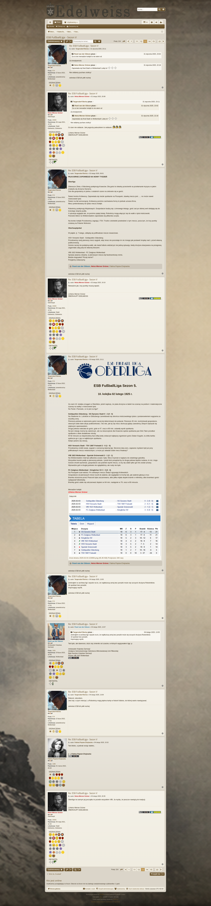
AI (145, 22)
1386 (54, 764)
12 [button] (141, 41)
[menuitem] (152, 22)
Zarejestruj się (73, 26)
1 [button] (131, 41)
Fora (58, 22)
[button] (124, 41)
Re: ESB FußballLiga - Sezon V (83, 45)
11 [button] (137, 41)
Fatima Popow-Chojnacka (120, 266)
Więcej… (50, 22)
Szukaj (52, 26)
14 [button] (149, 41)
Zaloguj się (61, 26)
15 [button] (153, 41)
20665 (54, 120)
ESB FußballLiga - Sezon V (61, 37)
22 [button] (160, 41)
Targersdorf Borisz (54, 65)
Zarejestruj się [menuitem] (161, 22)
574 (53, 70)
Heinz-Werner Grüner (82, 65)
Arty (101, 897)
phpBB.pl (115, 899)
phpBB (102, 894)
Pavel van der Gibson (82, 54)
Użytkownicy (71, 22)
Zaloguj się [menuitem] (157, 22)
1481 (54, 650)
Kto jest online (54, 880)
